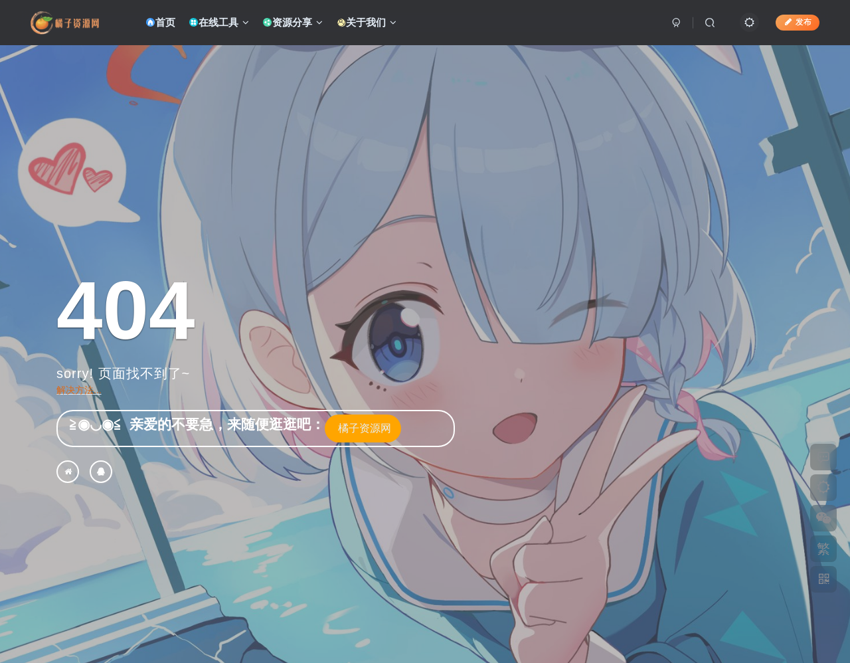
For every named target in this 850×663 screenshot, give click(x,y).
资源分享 (292, 22)
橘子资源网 (362, 428)
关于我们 (366, 22)
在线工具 (219, 22)
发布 (797, 22)
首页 (160, 22)
